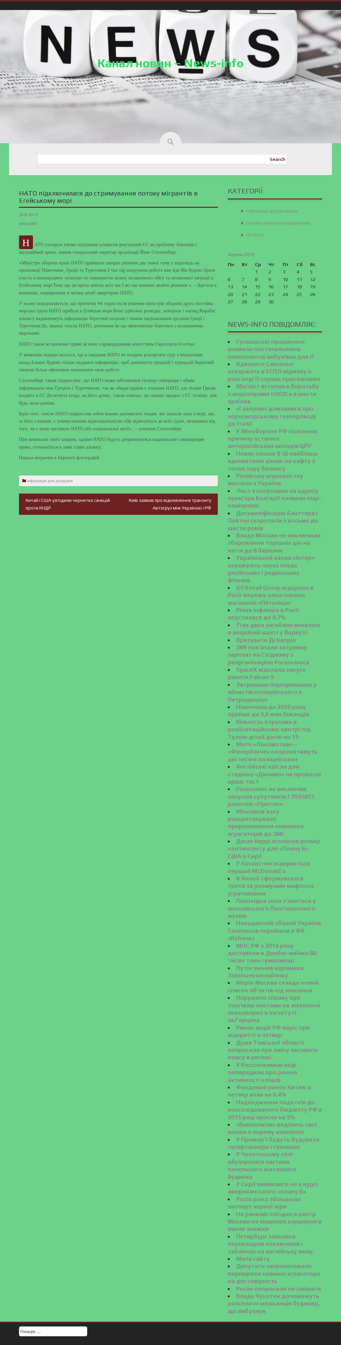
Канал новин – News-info (170, 63)
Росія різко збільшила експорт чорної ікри (264, 1202)
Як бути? (255, 234)
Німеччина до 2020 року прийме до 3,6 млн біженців (268, 710)
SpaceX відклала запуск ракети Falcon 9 (267, 673)
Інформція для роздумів (50, 481)
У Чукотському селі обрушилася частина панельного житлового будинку (262, 1165)
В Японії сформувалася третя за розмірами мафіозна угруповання (271, 886)
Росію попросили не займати (278, 1288)
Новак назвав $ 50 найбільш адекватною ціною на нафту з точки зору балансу (273, 461)
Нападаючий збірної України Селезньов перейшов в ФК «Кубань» (274, 930)
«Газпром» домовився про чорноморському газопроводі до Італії (272, 416)
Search (277, 159)
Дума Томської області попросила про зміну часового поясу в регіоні (272, 1050)
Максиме (28, 224)
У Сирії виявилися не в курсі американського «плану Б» (273, 1187)
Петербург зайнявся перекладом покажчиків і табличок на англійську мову (270, 1244)
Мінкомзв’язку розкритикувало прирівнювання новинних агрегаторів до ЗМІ (266, 822)
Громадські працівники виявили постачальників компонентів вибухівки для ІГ (271, 349)
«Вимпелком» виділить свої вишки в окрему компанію (272, 1128)
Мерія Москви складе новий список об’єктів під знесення (273, 986)
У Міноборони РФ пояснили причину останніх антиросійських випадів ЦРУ (272, 439)
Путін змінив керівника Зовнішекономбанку (266, 971)
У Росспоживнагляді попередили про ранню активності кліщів (262, 1072)
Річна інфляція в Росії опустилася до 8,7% (263, 613)
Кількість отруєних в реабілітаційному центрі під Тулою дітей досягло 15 (269, 729)
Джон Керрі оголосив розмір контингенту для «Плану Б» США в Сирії (274, 848)
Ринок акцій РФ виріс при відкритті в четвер (269, 1031)
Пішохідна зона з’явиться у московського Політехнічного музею (272, 908)
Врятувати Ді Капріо (266, 639)
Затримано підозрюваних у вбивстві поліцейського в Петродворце (272, 692)
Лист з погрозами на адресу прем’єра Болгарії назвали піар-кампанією (275, 498)
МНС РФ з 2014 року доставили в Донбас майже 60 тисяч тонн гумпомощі (272, 953)
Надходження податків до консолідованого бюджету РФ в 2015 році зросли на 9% (275, 1110)
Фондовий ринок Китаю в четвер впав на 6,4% (269, 1091)
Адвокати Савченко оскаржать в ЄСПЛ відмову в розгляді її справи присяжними (274, 371)
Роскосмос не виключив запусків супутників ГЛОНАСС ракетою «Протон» (271, 796)
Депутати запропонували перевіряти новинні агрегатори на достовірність (274, 1273)
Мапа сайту (253, 1258)
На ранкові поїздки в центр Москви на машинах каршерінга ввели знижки (274, 1221)
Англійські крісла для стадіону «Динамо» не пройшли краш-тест (274, 774)
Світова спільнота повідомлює (278, 222)
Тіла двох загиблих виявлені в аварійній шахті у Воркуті (274, 628)
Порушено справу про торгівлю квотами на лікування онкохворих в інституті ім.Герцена (274, 1008)
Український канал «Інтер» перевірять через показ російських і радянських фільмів (271, 568)
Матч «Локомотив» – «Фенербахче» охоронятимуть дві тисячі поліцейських (273, 752)
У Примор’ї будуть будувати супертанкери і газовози (273, 1143)
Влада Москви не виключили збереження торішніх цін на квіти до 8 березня (274, 543)
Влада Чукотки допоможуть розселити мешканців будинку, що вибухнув (274, 1303)
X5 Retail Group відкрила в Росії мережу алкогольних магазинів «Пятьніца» (270, 595)
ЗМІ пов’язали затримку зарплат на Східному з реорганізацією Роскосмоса (268, 655)
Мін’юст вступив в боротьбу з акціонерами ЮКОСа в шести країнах (273, 394)
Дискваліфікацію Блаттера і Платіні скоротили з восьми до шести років (273, 520)
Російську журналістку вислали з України (265, 479)
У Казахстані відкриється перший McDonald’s (269, 867)
